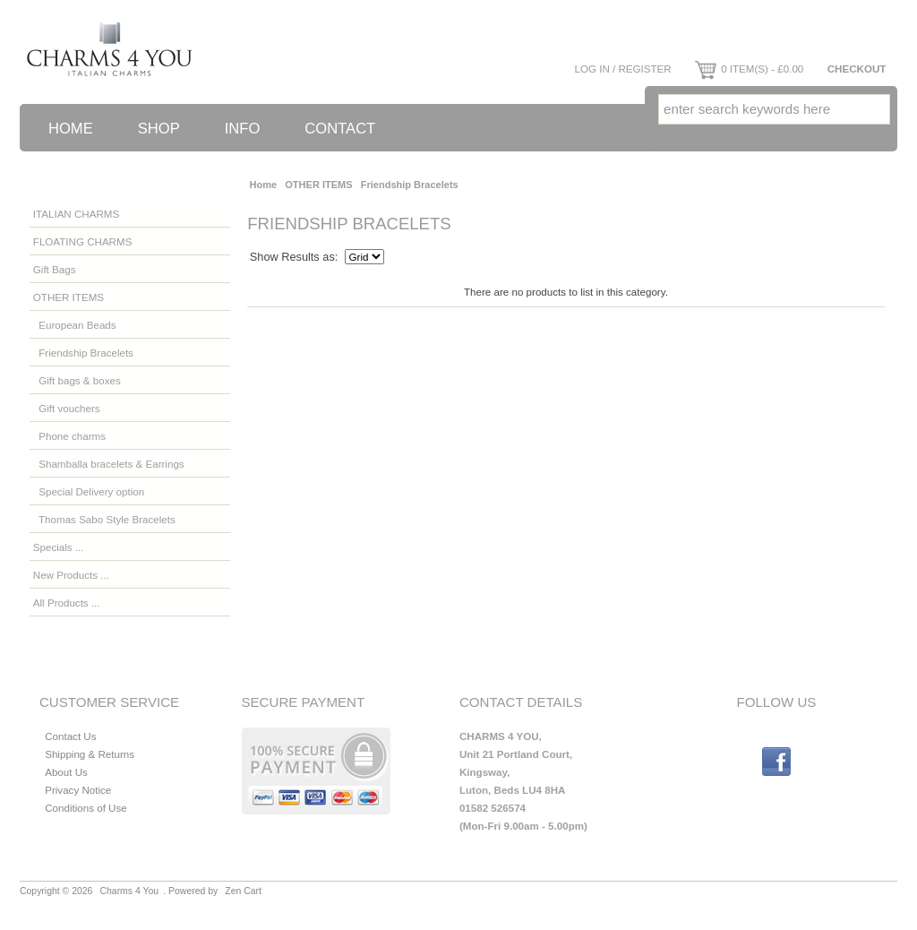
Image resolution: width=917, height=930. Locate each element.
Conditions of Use (86, 808)
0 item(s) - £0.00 (749, 68)
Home (70, 128)
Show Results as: (294, 256)
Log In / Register (622, 68)
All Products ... (66, 602)
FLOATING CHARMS (83, 241)
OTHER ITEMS (318, 184)
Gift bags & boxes (77, 380)
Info (243, 128)
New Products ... (71, 575)
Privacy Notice (78, 790)
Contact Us (70, 736)
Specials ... (58, 547)
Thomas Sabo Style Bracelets (104, 519)
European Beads (74, 325)
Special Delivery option (88, 491)
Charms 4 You (129, 891)
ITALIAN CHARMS (76, 214)
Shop (159, 128)
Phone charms (69, 436)
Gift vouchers (66, 408)
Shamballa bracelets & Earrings (108, 463)
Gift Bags (54, 269)
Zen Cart (243, 891)
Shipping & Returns (89, 754)
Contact (339, 128)
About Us (66, 772)
